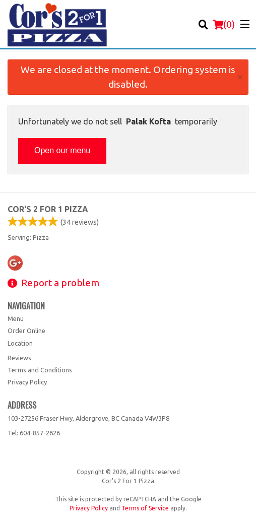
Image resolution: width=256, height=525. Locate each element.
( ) (224, 24)
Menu (16, 318)
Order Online (26, 330)
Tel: (34, 432)
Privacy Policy (27, 381)
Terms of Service (145, 508)
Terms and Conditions (40, 369)
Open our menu (62, 150)
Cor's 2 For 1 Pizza (48, 209)
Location (20, 343)
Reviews (19, 357)
